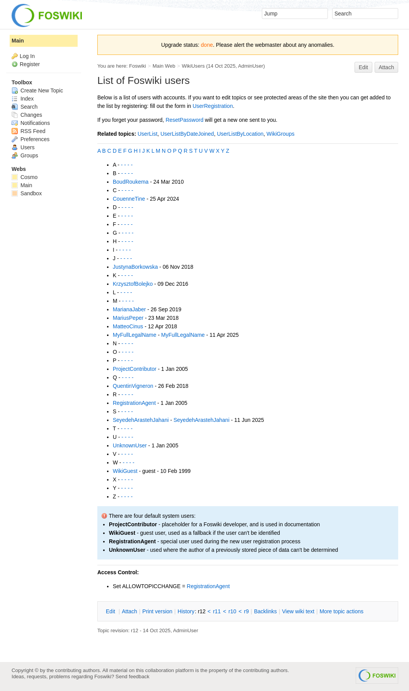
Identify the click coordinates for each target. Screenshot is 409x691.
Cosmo (24, 177)
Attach (386, 67)
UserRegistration (213, 106)
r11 (217, 611)
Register (30, 64)
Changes (27, 115)
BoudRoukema (131, 182)
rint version (158, 611)
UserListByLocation (240, 134)
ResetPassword (185, 120)
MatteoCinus (128, 326)
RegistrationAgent (134, 403)
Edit (363, 67)
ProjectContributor (134, 369)
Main (18, 41)
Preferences (30, 139)
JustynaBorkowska (135, 267)
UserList (147, 134)
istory (186, 611)
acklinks (265, 611)
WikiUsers (193, 66)
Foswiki (137, 66)
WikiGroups (280, 134)
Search (24, 107)
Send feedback (132, 676)
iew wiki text (298, 611)
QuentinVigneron (133, 386)
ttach (129, 611)
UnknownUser (130, 445)
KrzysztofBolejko (133, 284)
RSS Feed (28, 131)
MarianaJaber (129, 309)
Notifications (31, 123)
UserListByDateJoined (187, 134)
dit (111, 611)
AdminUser (250, 66)
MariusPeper (128, 318)
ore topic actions (341, 611)
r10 (232, 611)
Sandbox (27, 193)
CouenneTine (129, 199)
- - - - (126, 165)
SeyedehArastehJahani (141, 420)
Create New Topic (37, 90)
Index (23, 99)
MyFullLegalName (134, 335)
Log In (27, 56)
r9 (246, 611)
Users (23, 147)
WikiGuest (125, 471)
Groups (25, 155)
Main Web (164, 66)
